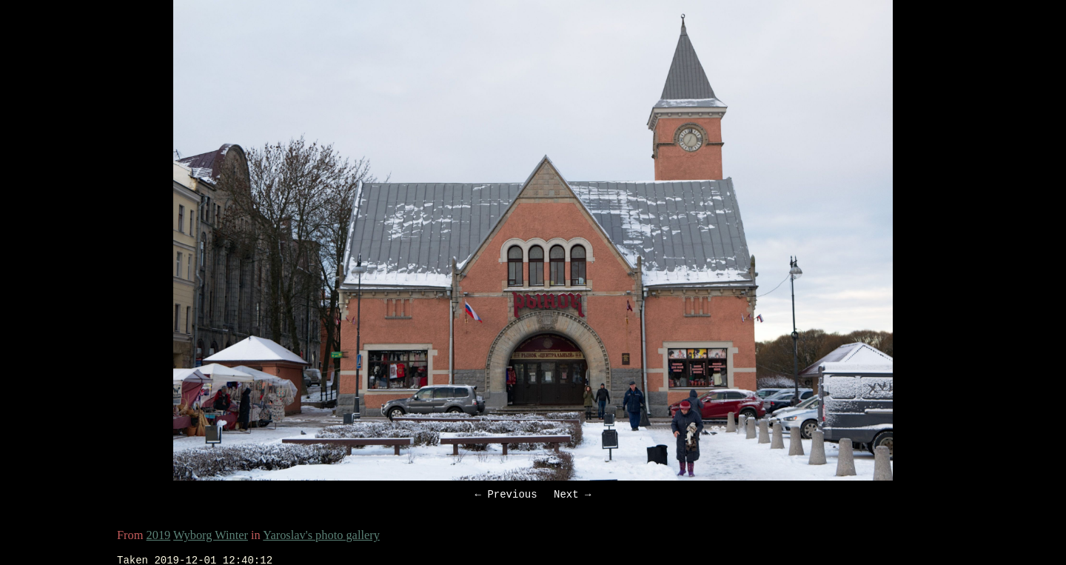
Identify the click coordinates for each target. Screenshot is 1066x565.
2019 (159, 537)
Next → (572, 496)
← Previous (506, 496)
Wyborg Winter (210, 537)
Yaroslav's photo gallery (321, 537)
